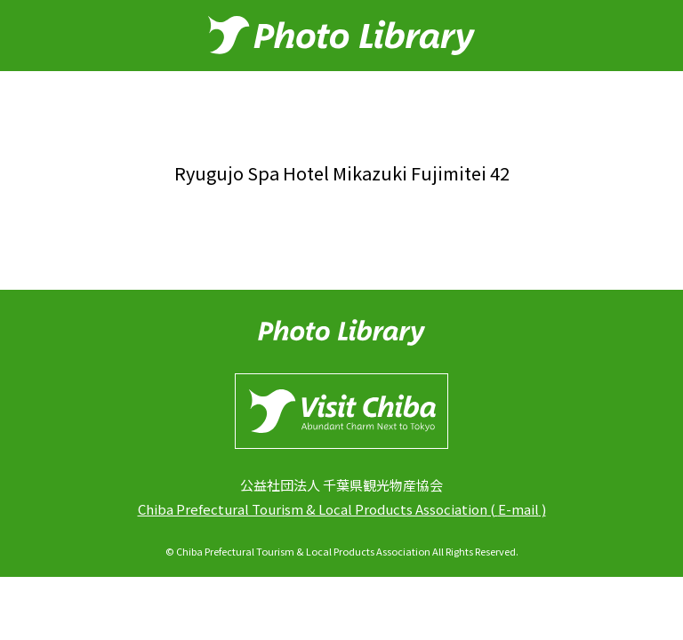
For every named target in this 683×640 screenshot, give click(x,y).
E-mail (518, 509)
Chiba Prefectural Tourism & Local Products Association (312, 509)
